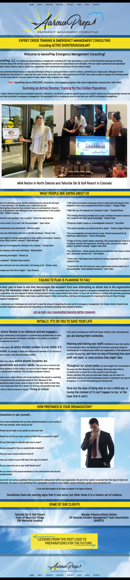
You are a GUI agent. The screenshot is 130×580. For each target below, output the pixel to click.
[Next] (123, 146)
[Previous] (5, 146)
